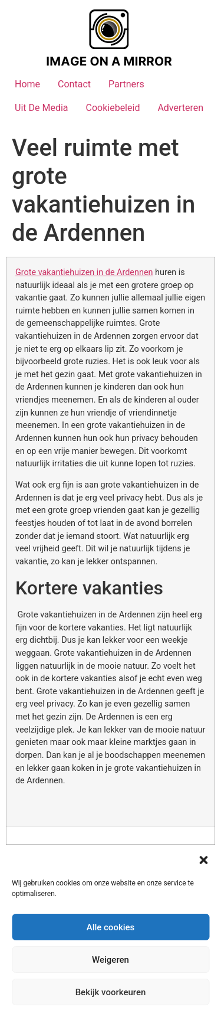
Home (27, 84)
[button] (203, 860)
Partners (126, 84)
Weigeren (110, 959)
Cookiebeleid (113, 107)
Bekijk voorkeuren (110, 992)
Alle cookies (111, 927)
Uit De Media (41, 107)
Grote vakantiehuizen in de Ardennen (84, 272)
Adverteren (180, 107)
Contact (74, 84)
